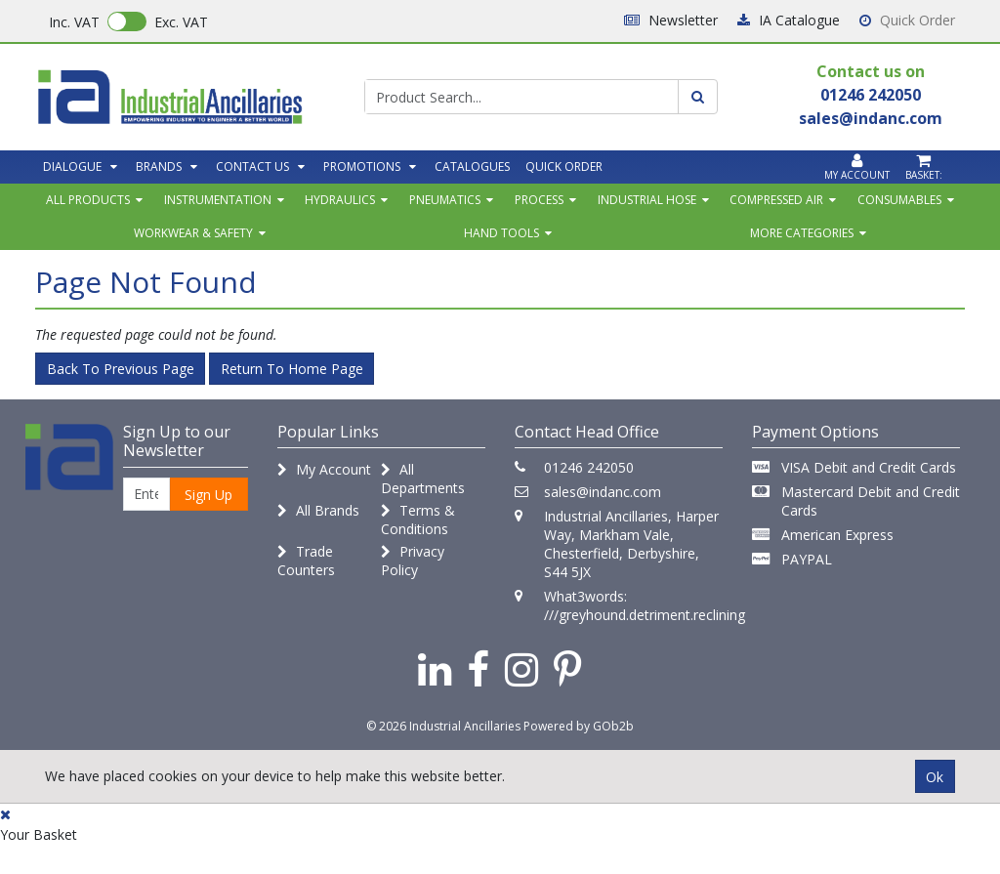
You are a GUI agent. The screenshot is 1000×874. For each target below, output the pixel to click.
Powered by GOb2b (578, 726)
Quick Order (907, 20)
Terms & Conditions (418, 519)
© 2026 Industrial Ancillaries (443, 726)
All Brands (318, 510)
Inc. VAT (74, 22)
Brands (159, 166)
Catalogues (472, 166)
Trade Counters (306, 560)
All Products (88, 199)
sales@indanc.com (602, 491)
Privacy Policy (412, 560)
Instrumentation (217, 199)
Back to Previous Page (120, 368)
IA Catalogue (788, 20)
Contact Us (252, 166)
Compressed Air (776, 199)
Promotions (361, 166)
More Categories (802, 233)
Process (539, 199)
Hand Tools (501, 233)
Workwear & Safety (193, 233)
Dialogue (72, 166)
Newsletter (671, 20)
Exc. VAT (181, 22)
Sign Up (208, 494)
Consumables (899, 199)
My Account (324, 469)
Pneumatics (444, 199)
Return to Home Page (292, 368)
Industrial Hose (647, 199)
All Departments (423, 478)
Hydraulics (340, 199)
